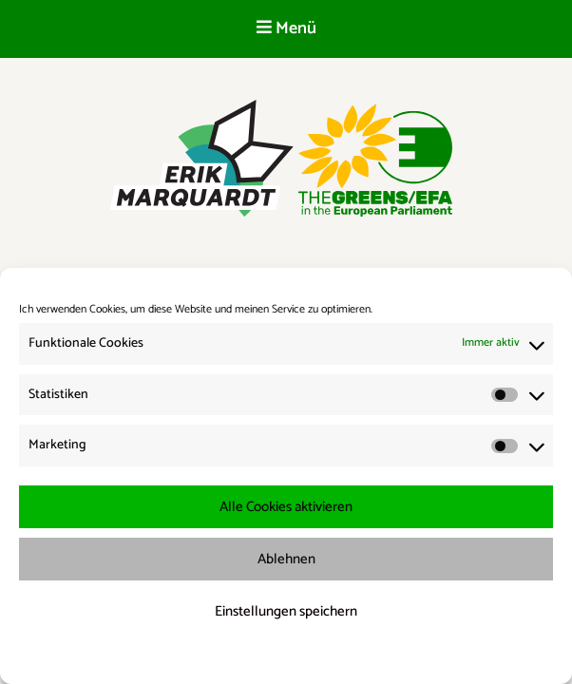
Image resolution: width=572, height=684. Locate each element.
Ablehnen (286, 559)
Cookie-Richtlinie (199, 657)
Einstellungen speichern (286, 611)
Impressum (386, 657)
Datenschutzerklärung (299, 657)
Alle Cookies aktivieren (286, 507)
